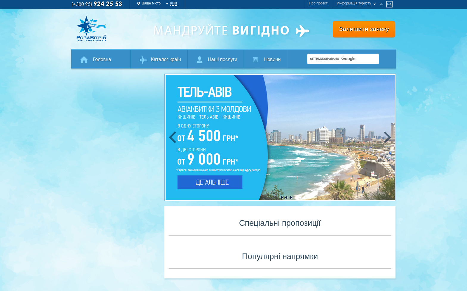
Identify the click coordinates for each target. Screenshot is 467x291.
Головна (102, 59)
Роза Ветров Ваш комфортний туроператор (110, 28)
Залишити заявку (364, 28)
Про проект (318, 3)
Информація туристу (354, 3)
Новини (272, 59)
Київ (173, 3)
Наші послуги (222, 59)
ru (381, 4)
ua (389, 4)
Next (388, 137)
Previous (172, 137)
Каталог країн (166, 59)
